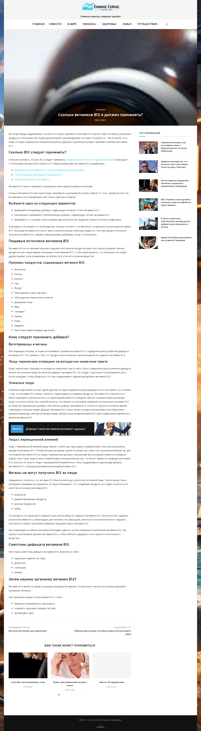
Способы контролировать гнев (28, 682)
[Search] (167, 24)
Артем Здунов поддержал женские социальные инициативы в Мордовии (175, 183)
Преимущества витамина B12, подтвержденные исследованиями (49, 169)
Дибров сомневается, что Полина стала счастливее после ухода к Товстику (174, 164)
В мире (72, 24)
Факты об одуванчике (111, 682)
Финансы (89, 24)
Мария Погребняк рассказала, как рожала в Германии (176, 239)
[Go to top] (100, 726)
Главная (38, 24)
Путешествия (147, 24)
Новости (55, 24)
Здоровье (109, 24)
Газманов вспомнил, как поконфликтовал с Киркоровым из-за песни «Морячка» (174, 147)
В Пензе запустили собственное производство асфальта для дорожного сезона (175, 223)
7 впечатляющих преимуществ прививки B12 (38, 174)
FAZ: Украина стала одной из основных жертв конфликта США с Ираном (176, 202)
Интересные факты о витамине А (32, 179)
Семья (127, 24)
